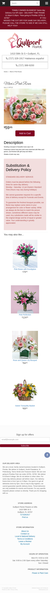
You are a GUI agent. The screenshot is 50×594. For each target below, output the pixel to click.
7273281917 (25, 515)
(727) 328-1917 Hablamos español (25, 58)
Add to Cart (25, 133)
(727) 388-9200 (25, 65)
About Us (25, 531)
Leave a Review (25, 541)
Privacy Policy (14, 589)
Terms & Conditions (25, 539)
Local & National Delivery (25, 536)
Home (6, 71)
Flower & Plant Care (40, 573)
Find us (25, 517)
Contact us (25, 534)
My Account (25, 544)
